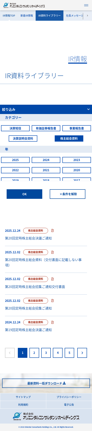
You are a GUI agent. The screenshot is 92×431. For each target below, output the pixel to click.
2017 (76, 180)
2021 (46, 170)
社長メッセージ (75, 15)
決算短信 (15, 128)
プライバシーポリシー (69, 397)
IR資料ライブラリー (49, 15)
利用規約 (23, 405)
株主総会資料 (69, 138)
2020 (76, 170)
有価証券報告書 (46, 128)
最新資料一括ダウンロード (44, 383)
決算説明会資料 (23, 138)
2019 (15, 180)
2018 (46, 180)
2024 (46, 160)
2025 (15, 160)
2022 (15, 170)
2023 (76, 160)
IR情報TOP (9, 15)
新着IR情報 (27, 15)
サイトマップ (23, 397)
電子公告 (69, 405)
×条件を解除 (68, 194)
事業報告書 (76, 128)
